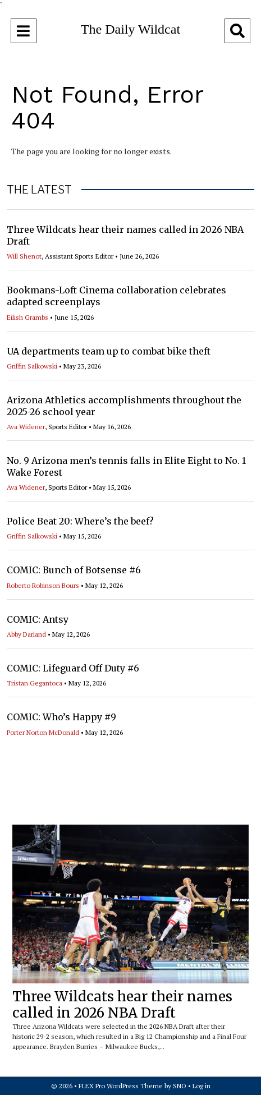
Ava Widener (26, 426)
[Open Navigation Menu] (23, 31)
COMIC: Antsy (37, 619)
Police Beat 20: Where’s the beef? (80, 521)
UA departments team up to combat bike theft (108, 351)
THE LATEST (39, 189)
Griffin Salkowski (32, 366)
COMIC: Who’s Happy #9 (61, 717)
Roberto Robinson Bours (43, 585)
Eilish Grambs (27, 317)
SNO (179, 1086)
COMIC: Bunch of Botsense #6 (74, 570)
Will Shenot (24, 256)
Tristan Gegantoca (34, 683)
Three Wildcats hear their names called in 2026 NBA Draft (122, 1005)
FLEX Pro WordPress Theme (121, 1086)
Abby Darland (26, 634)
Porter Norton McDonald (43, 732)
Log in (201, 1086)
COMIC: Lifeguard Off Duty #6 (73, 668)
